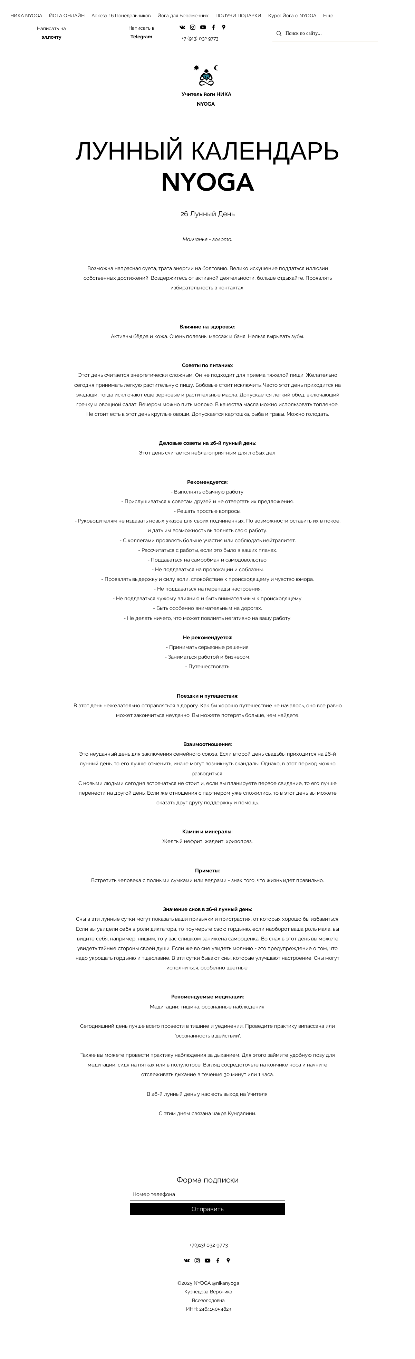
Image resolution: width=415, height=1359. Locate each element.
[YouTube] (203, 27)
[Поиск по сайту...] (324, 33)
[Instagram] (192, 27)
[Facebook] (213, 27)
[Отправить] (207, 1209)
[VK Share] (182, 27)
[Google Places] (223, 27)
